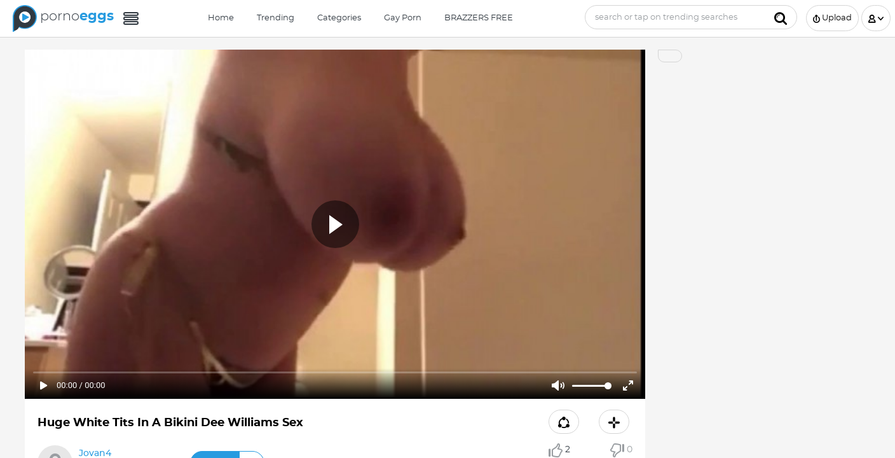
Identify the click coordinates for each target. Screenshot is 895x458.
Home (221, 18)
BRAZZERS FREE (478, 18)
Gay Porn (402, 18)
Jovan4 (95, 453)
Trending (275, 18)
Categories (339, 18)
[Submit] (780, 17)
